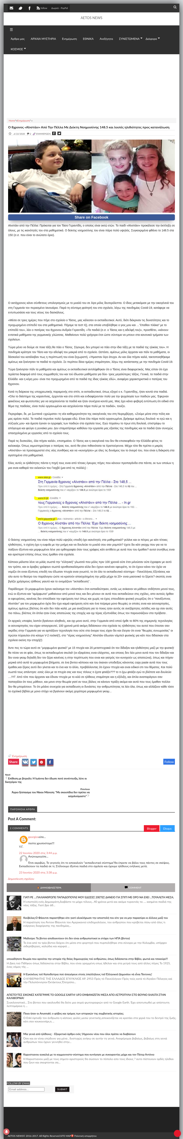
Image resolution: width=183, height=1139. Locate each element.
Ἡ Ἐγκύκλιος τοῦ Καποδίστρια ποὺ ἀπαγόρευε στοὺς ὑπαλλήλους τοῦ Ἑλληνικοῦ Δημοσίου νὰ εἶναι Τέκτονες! (87, 959)
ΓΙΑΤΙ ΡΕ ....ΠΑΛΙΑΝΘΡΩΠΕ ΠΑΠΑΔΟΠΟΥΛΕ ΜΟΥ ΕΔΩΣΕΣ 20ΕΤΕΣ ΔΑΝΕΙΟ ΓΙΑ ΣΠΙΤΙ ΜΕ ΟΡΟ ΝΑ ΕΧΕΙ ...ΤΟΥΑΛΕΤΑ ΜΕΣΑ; (98, 882)
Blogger (151, 814)
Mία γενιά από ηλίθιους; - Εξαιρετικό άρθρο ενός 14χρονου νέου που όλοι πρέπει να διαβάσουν (79, 1019)
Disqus (167, 814)
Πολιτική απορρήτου (84, 1121)
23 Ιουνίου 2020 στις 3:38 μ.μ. (38, 858)
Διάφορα (151, 38)
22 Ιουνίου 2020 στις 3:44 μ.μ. (38, 838)
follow (41, 9)
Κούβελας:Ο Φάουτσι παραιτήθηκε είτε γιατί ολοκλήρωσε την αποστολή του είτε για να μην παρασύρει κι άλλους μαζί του (95, 903)
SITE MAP (65, 1121)
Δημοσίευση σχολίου (21, 864)
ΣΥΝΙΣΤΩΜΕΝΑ (129, 38)
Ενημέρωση (19, 756)
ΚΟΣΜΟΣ (17, 49)
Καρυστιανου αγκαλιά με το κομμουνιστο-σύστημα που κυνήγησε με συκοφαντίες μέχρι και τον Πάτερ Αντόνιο (88, 1040)
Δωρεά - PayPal (59, 8)
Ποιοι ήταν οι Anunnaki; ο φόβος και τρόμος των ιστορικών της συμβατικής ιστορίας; (73, 999)
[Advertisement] (91, 85)
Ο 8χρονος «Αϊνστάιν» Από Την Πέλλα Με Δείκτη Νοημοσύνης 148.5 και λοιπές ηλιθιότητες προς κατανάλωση (88, 127)
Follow (169, 762)
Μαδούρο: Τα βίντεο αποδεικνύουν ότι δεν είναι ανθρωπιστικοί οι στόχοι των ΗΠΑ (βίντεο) (76, 924)
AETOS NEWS (91, 18)
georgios (33, 822)
